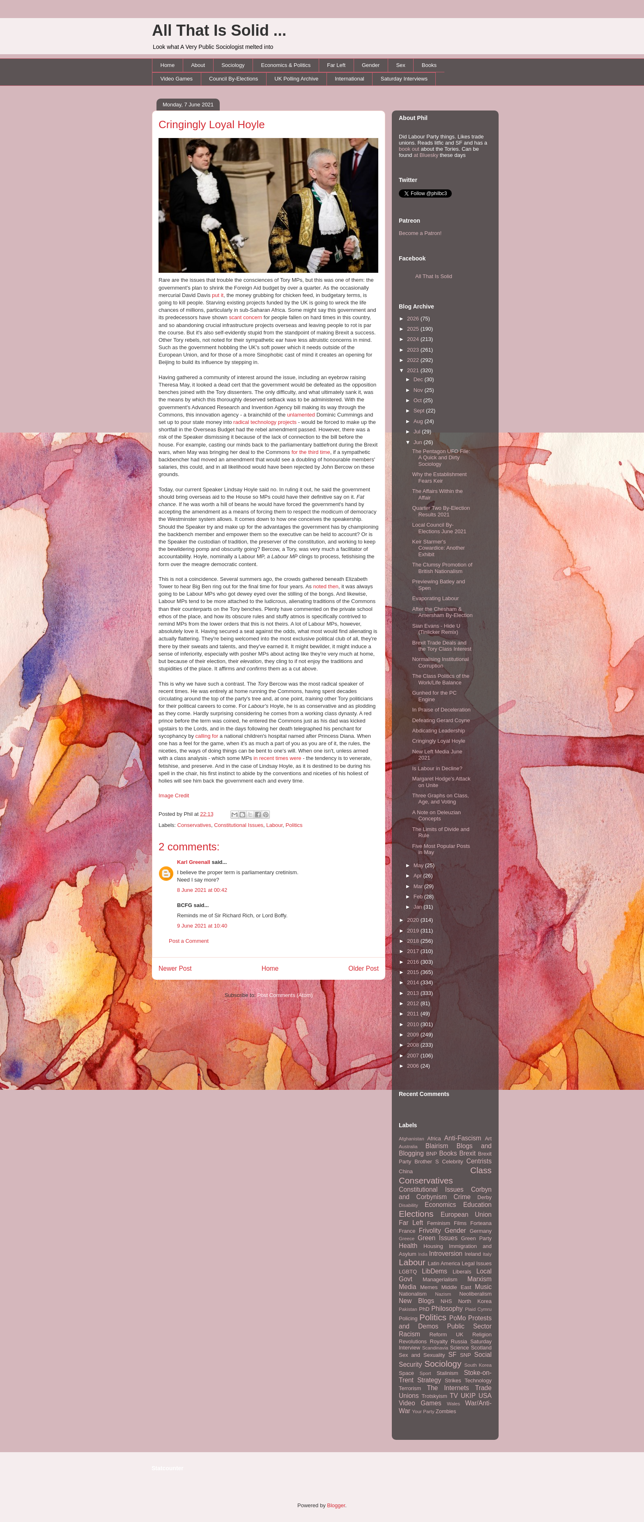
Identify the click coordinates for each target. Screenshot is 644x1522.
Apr (418, 876)
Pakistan (408, 1309)
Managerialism (440, 1279)
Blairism (437, 1145)
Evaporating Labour (435, 598)
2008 (414, 1045)
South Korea (478, 1365)
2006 (414, 1066)
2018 (414, 941)
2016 (414, 962)
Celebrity (452, 1161)
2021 (414, 370)
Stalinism (447, 1373)
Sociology (232, 65)
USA (485, 1395)
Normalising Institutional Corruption (440, 662)
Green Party (476, 1238)
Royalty (439, 1341)
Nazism (443, 1293)
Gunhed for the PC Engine (434, 696)
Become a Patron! (420, 233)
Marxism (479, 1279)
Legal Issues (477, 1263)
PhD (424, 1309)
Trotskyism (434, 1396)
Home (168, 65)
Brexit (467, 1153)
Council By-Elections (233, 79)
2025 (414, 329)
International (349, 79)
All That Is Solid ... (219, 30)
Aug (419, 421)
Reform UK (447, 1334)
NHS (446, 1301)
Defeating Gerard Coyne (441, 720)
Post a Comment (189, 941)
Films (460, 1223)
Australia (408, 1146)
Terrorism (410, 1388)
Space (406, 1373)
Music (483, 1286)
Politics (293, 825)
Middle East (456, 1287)
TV (454, 1395)
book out (409, 149)
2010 (414, 1024)
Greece (406, 1238)
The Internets (448, 1387)
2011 (414, 1014)
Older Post (363, 968)
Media (407, 1286)
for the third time (311, 452)
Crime (462, 1196)
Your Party (423, 1411)
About (198, 65)
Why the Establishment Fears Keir (439, 477)
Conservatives (194, 825)
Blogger (336, 1505)
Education (477, 1204)
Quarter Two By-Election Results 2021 (441, 511)
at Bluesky (426, 155)
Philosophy (446, 1308)
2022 (414, 360)
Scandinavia (435, 1347)
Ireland (473, 1254)
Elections (416, 1213)
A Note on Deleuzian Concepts (436, 815)
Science (459, 1348)
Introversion (445, 1253)
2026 (414, 318)
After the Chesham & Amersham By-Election (442, 612)
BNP (431, 1154)
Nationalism (413, 1294)
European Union (466, 1214)
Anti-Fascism (462, 1138)
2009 (414, 1035)
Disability (408, 1205)
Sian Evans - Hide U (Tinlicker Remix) (436, 629)
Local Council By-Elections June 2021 (439, 528)
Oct (418, 400)
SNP (465, 1355)
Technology (478, 1380)
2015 (414, 972)
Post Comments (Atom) (285, 995)
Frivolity (430, 1230)
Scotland (481, 1348)
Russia (459, 1341)
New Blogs (416, 1300)
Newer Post (175, 968)
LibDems (434, 1271)
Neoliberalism (475, 1294)
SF (452, 1354)
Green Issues (438, 1237)
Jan (419, 907)
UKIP (468, 1395)
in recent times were (277, 758)
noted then (325, 586)
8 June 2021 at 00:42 (202, 890)
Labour (274, 825)
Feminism (438, 1223)
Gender (371, 65)
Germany (481, 1231)
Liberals (462, 1272)
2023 (414, 350)
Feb (419, 896)
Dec (419, 379)
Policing (408, 1318)
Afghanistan (411, 1138)
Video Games (177, 79)
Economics (440, 1204)
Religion (482, 1334)
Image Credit (174, 795)
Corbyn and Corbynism (445, 1193)
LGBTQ (408, 1272)
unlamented (301, 415)
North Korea (475, 1301)
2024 (414, 339)
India (423, 1254)
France (407, 1231)
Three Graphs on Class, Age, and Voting (440, 798)
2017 (414, 951)
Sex (400, 65)
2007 (414, 1055)
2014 (414, 982)
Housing (433, 1246)
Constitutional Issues (238, 825)
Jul (418, 431)
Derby (484, 1197)
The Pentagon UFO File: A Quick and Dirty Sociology (441, 457)
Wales (453, 1403)
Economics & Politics (286, 65)
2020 (414, 920)
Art (488, 1138)
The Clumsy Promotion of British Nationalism (442, 568)
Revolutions (413, 1341)
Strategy (429, 1380)
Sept (420, 411)
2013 (414, 993)
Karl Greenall (193, 862)
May (419, 865)
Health (408, 1245)
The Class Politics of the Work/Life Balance (440, 679)
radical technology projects (265, 422)
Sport (425, 1373)
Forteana (481, 1223)
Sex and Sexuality (422, 1355)
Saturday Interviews (404, 79)
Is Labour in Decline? (437, 768)
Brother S (426, 1161)
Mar (419, 886)
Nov (419, 390)
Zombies (446, 1411)
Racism (409, 1334)
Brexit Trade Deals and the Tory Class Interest (441, 646)
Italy (487, 1254)
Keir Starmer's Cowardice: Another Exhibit (438, 548)
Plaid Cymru (478, 1309)
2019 (414, 931)
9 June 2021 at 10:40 (202, 926)
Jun (419, 442)
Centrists (479, 1161)
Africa (434, 1138)
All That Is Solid (433, 276)
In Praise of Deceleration (441, 710)
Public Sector (469, 1326)
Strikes (453, 1380)
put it (217, 295)
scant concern (245, 317)
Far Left (336, 65)
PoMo (457, 1318)
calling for (207, 736)
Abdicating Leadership (438, 731)
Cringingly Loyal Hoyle (212, 124)
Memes (429, 1287)
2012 (414, 1003)
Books (429, 65)
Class (481, 1170)
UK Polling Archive (296, 79)
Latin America (444, 1263)
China (406, 1171)
